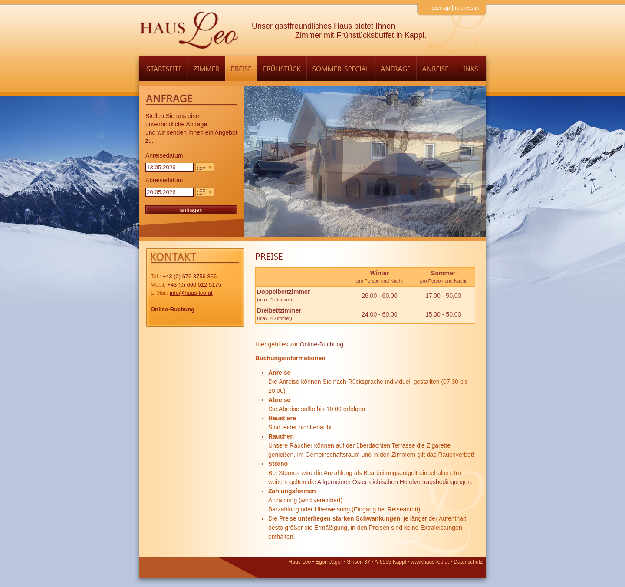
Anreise (435, 68)
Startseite (163, 68)
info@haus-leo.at (191, 293)
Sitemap (441, 8)
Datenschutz (468, 562)
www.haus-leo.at (430, 562)
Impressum (467, 8)
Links (470, 68)
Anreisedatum (164, 155)
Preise (241, 68)
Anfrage (395, 68)
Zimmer (206, 68)
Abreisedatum (164, 180)
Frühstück (281, 68)
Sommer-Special (340, 68)
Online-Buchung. (322, 344)
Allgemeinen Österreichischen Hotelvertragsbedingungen (394, 481)
